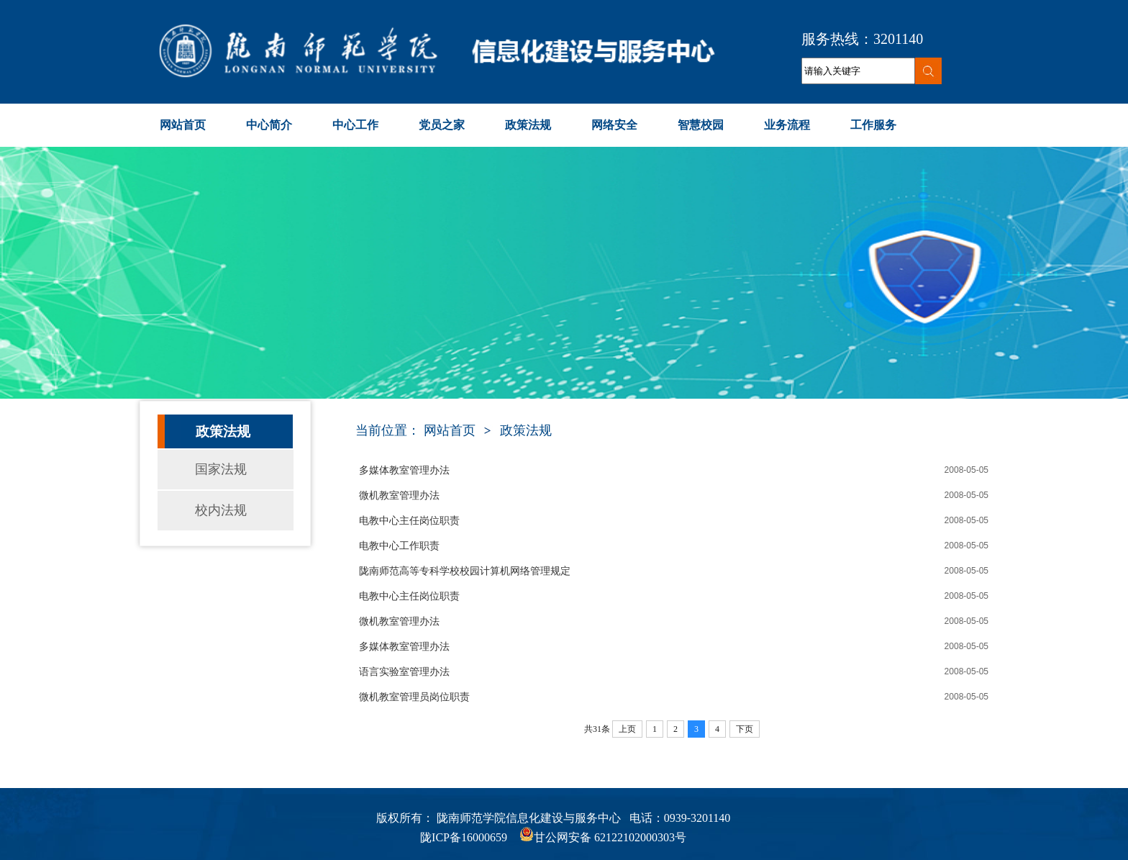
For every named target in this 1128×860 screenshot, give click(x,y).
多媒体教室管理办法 (404, 470)
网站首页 (450, 430)
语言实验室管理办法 (404, 671)
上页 (627, 729)
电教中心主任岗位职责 (409, 520)
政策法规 (526, 430)
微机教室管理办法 (399, 495)
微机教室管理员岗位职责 (414, 697)
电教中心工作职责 (399, 545)
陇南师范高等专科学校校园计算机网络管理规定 (464, 571)
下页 (744, 729)
